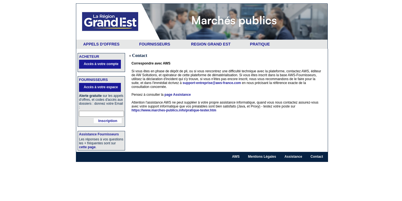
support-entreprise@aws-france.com (212, 83)
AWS (236, 157)
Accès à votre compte (101, 64)
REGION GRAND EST (211, 44)
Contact (316, 157)
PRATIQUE (260, 44)
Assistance (293, 157)
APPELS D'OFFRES (101, 44)
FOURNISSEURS (154, 44)
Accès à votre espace (101, 87)
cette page (87, 147)
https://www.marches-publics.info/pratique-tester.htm (173, 110)
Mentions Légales (262, 157)
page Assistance (177, 95)
